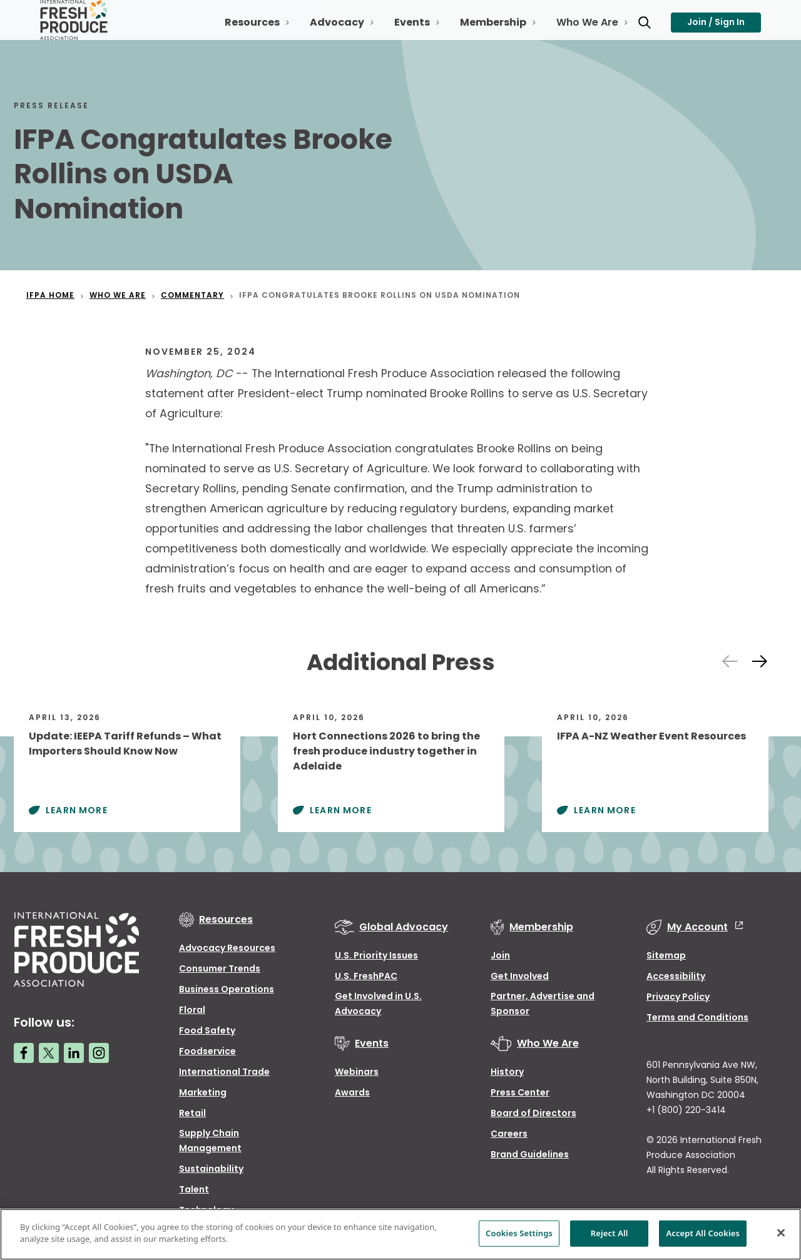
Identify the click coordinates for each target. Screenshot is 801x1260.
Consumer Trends (219, 968)
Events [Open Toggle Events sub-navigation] (402, 35)
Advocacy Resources (227, 948)
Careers (509, 1133)
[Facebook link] (24, 1053)
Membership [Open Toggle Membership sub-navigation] (483, 35)
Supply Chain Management (210, 1140)
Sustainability (211, 1168)
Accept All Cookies (703, 1233)
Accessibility (675, 976)
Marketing (203, 1092)
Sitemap (666, 955)
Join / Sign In (716, 29)
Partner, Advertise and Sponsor (542, 1003)
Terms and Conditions (697, 1017)
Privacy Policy (678, 996)
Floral (192, 1009)
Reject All (609, 1233)
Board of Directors (533, 1113)
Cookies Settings (519, 1233)
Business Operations (226, 989)
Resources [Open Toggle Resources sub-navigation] (242, 35)
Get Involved (520, 976)
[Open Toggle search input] (634, 30)
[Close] (781, 1232)
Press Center (520, 1092)
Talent (194, 1189)
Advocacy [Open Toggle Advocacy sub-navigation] (327, 35)
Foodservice (207, 1051)
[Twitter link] (49, 1053)
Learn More (77, 810)
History (507, 1071)
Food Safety (207, 1030)
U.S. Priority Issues (376, 955)
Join (500, 955)
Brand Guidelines (530, 1154)
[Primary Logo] (75, 30)
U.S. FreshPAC (366, 976)
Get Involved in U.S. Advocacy (378, 1003)
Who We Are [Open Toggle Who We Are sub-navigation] (577, 35)
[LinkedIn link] (74, 1053)
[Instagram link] (99, 1053)
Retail (192, 1113)
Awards (352, 1092)
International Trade (224, 1071)
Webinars (357, 1071)
